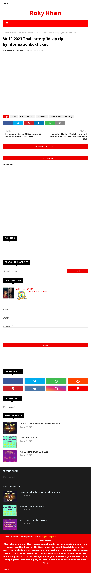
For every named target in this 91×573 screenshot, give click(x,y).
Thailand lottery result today (20, 32)
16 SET (13, 116)
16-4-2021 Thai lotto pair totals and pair (40, 424)
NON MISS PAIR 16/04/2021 (33, 438)
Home (5, 3)
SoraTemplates (19, 537)
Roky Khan (45, 13)
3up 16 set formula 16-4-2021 (34, 452)
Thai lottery (41, 116)
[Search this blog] (35, 271)
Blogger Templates (48, 537)
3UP (21, 116)
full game (30, 116)
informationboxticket (14, 50)
